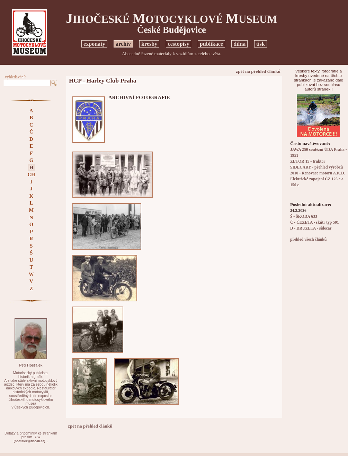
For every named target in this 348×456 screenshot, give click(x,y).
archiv (123, 44)
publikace (211, 44)
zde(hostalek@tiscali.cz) (29, 439)
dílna (239, 44)
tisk (260, 44)
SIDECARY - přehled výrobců (316, 167)
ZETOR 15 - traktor (307, 161)
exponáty (94, 44)
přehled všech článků (308, 239)
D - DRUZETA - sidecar (311, 228)
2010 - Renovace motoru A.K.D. (317, 173)
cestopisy (178, 44)
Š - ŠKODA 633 (303, 216)
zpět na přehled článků (258, 71)
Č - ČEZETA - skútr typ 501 (314, 222)
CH (31, 174)
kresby (149, 44)
